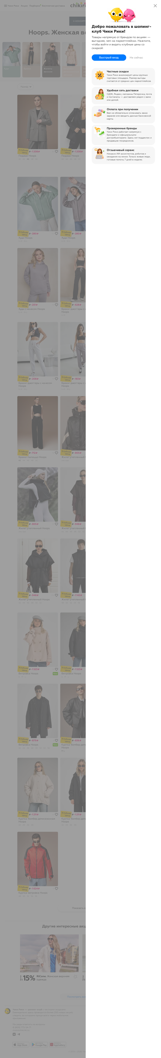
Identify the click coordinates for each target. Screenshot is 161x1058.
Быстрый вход (109, 57)
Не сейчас (136, 57)
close (155, 5)
